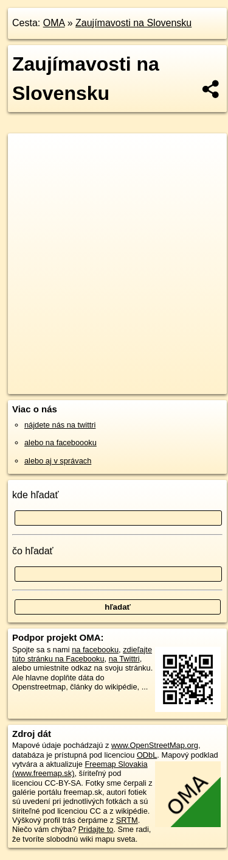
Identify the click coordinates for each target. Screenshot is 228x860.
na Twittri (124, 658)
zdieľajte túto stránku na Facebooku (82, 654)
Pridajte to (96, 829)
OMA (54, 23)
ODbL (147, 755)
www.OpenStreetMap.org (154, 745)
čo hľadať (33, 551)
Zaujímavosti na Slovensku (133, 23)
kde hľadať (35, 495)
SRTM (127, 820)
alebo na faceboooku (60, 442)
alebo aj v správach (57, 460)
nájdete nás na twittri (59, 424)
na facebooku (95, 649)
